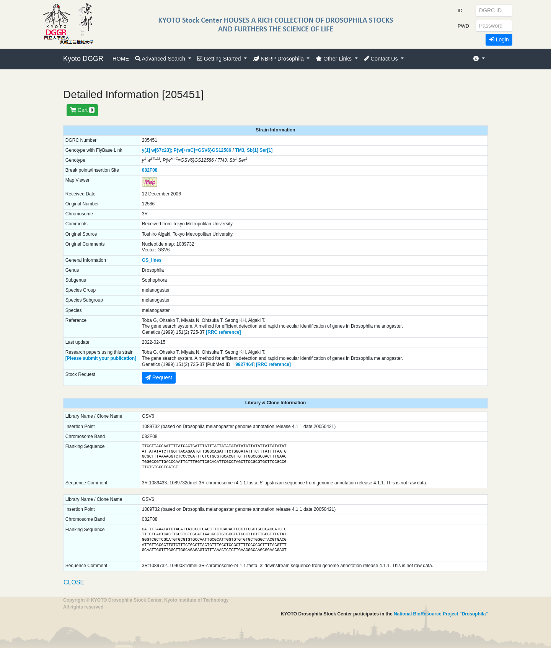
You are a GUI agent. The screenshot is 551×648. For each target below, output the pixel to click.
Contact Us (381, 59)
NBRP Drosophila (279, 59)
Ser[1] (265, 150)
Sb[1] (252, 150)
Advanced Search (161, 59)
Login (499, 39)
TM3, (240, 150)
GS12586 (221, 150)
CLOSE (74, 582)
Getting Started (220, 59)
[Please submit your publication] (100, 358)
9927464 (244, 364)
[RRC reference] (223, 332)
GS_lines (151, 260)
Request (158, 377)
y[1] (146, 150)
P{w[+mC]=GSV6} (193, 150)
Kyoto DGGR (83, 58)
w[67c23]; (161, 150)
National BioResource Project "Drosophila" (441, 614)
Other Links (334, 59)
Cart (82, 110)
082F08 (150, 170)
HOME (120, 59)
